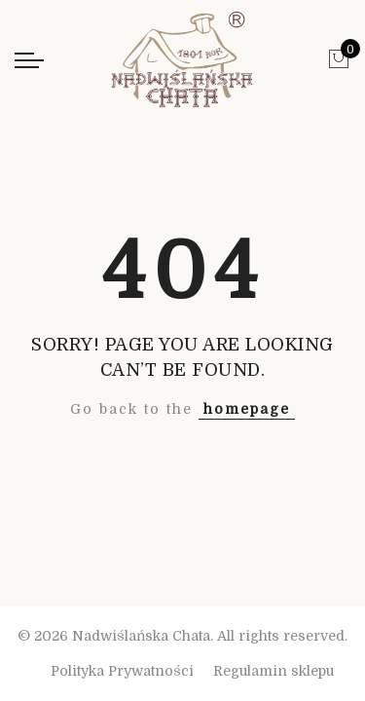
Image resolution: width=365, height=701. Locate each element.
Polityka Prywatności (122, 671)
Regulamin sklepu (273, 671)
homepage (246, 409)
